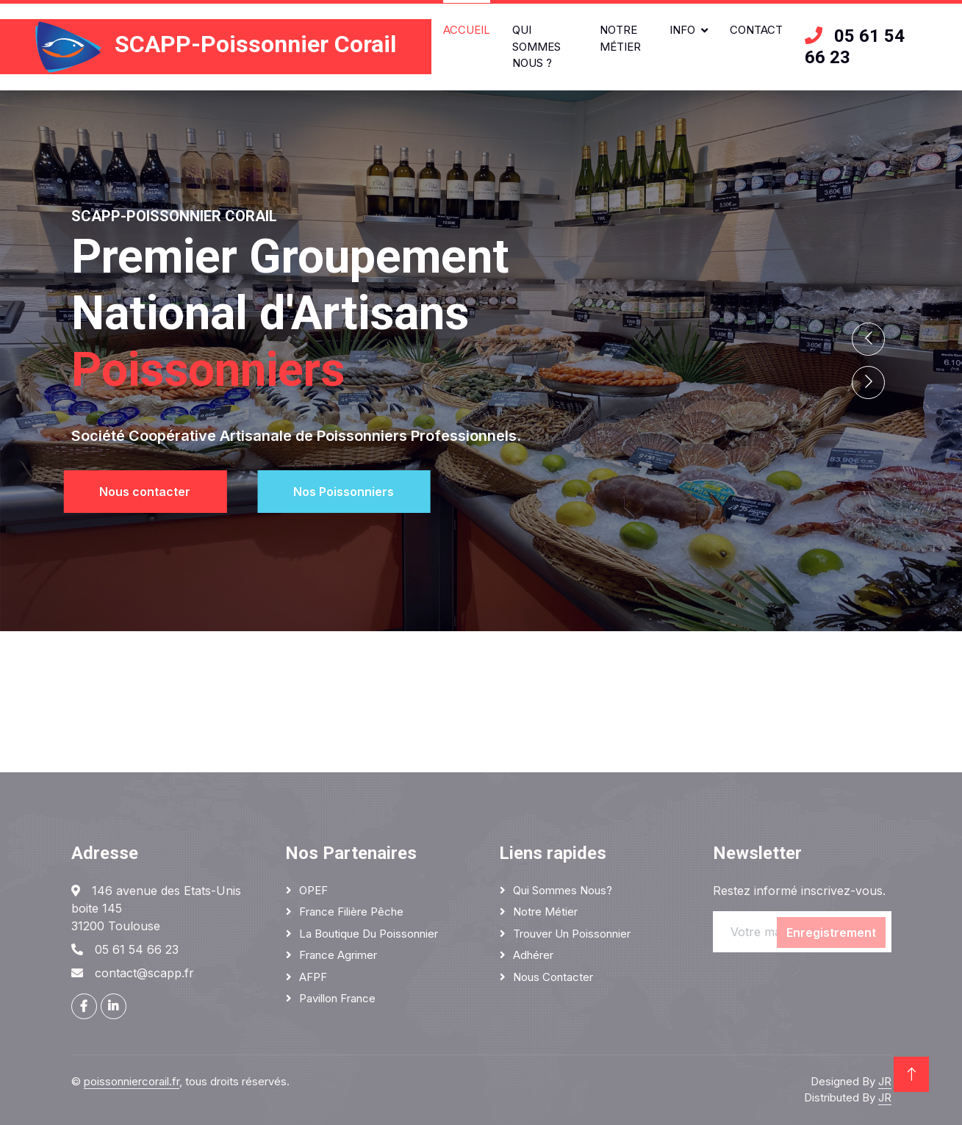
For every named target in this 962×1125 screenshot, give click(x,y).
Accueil (466, 30)
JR (884, 1081)
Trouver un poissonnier (572, 934)
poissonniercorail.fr (131, 1081)
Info (682, 30)
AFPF (313, 977)
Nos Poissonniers (355, 491)
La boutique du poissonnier (368, 934)
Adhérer (533, 955)
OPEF (313, 890)
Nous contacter (133, 491)
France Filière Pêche (351, 912)
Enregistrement (831, 932)
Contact (756, 30)
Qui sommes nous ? (536, 46)
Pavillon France (337, 998)
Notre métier (620, 38)
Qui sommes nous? (562, 890)
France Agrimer (338, 955)
